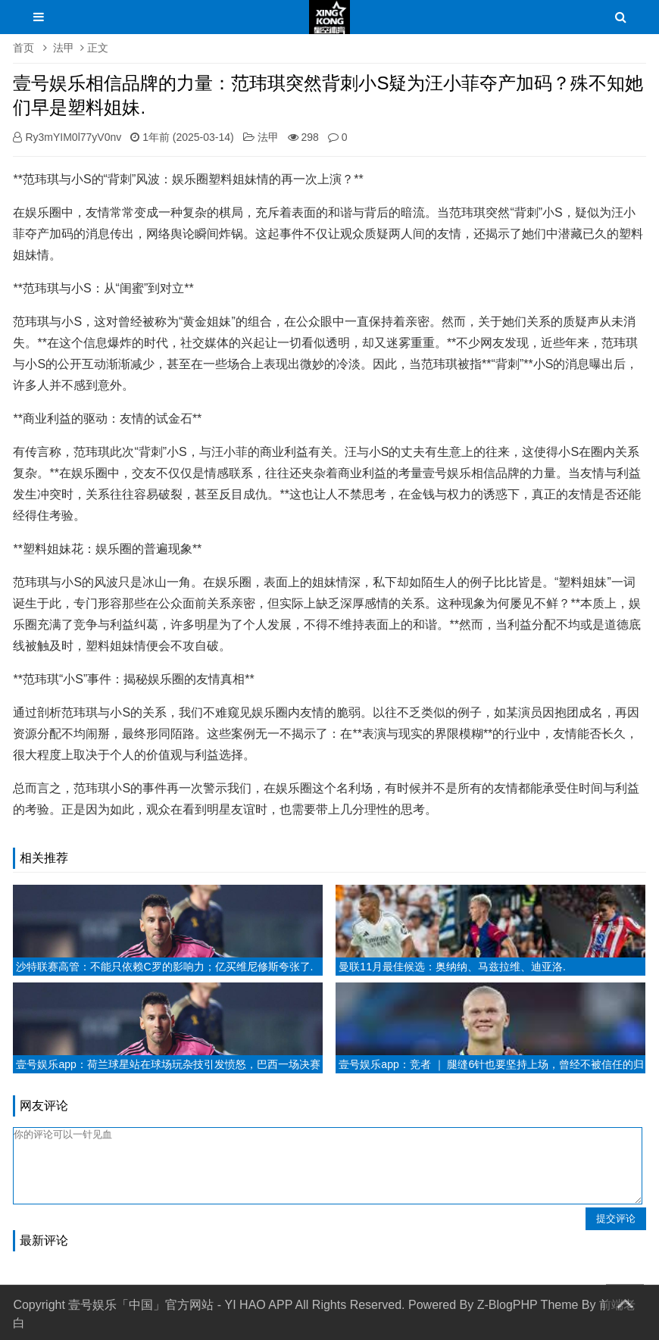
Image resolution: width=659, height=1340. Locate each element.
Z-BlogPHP (507, 1304)
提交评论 (616, 1218)
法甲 (63, 48)
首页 (23, 48)
